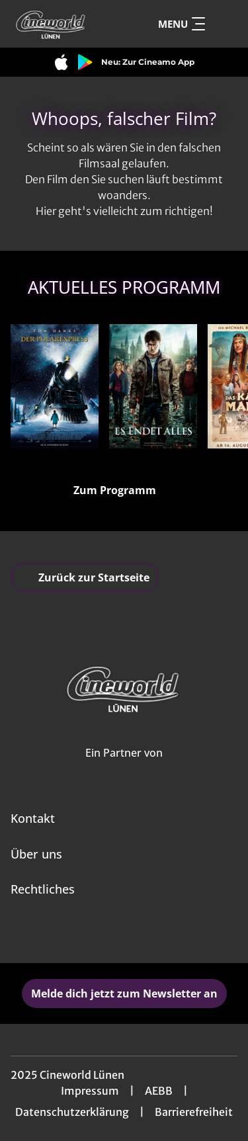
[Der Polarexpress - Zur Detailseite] (55, 386)
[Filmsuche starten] (224, 24)
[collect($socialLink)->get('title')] (110, 934)
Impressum (90, 1090)
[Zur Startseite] (58, 24)
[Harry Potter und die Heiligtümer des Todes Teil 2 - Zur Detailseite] (153, 386)
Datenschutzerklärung (72, 1112)
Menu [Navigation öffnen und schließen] (181, 23)
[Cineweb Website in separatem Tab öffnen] (124, 767)
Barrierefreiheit (194, 1112)
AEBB (159, 1090)
